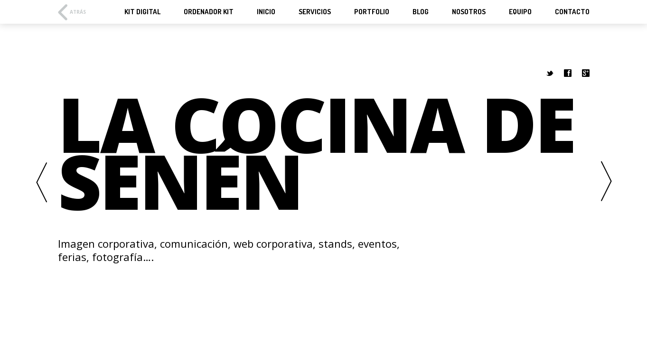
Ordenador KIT (209, 12)
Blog (421, 12)
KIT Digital (142, 12)
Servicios (315, 12)
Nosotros (469, 12)
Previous (41, 182)
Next (606, 182)
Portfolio (371, 12)
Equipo (520, 12)
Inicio (266, 12)
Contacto (572, 12)
